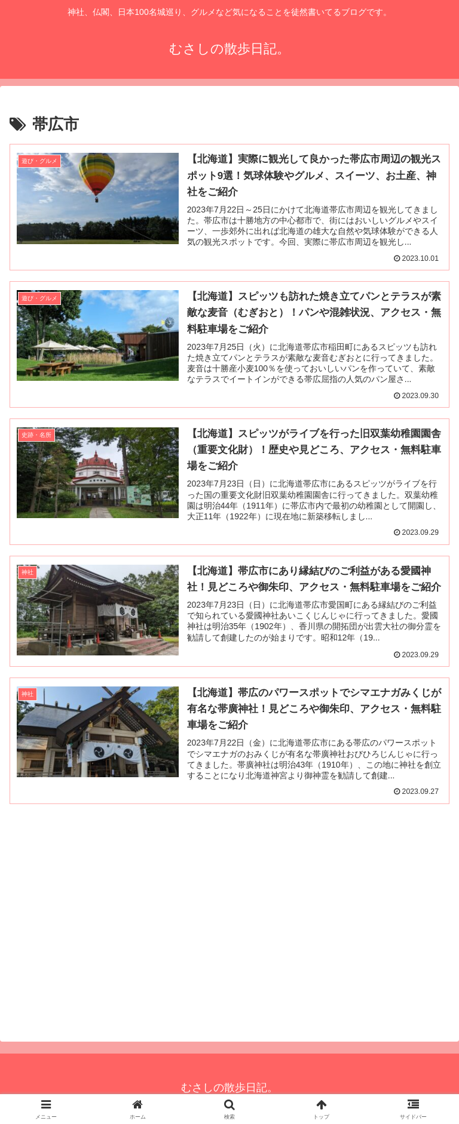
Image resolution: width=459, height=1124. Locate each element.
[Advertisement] (229, 921)
